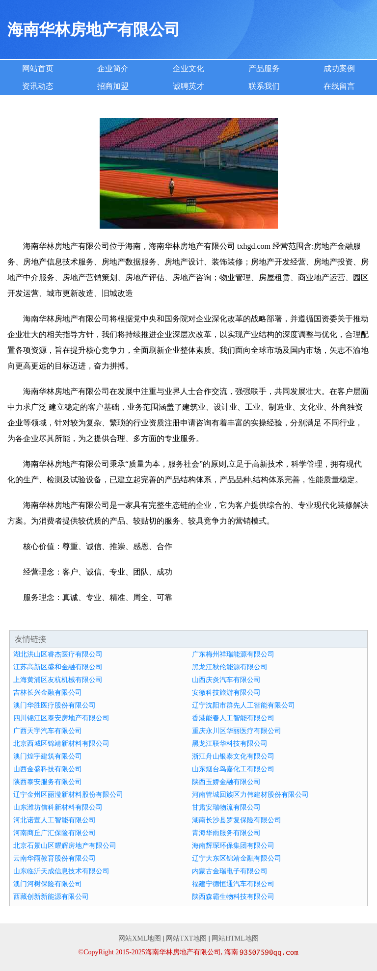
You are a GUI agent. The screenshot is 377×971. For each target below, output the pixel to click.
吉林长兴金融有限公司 (47, 692)
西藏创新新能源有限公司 (51, 896)
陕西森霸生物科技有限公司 (233, 896)
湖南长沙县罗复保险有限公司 (236, 820)
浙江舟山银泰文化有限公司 (233, 756)
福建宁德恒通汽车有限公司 (233, 884)
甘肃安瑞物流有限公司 (226, 807)
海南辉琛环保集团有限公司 (233, 845)
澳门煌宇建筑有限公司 (47, 756)
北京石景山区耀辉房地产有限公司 (64, 845)
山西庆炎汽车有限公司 (226, 679)
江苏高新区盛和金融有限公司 (58, 667)
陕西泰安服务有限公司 (47, 782)
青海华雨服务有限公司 (226, 833)
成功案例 (339, 68)
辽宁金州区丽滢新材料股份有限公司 (68, 794)
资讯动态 (38, 86)
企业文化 (188, 68)
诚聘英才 (188, 86)
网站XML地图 (139, 938)
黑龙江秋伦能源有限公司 (230, 667)
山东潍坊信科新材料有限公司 (58, 807)
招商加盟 (113, 86)
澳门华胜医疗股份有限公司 (54, 705)
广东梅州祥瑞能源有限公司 (233, 654)
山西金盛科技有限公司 (47, 769)
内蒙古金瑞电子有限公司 (230, 871)
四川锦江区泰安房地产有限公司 (61, 718)
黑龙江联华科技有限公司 (230, 743)
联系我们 (264, 86)
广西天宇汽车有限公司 (47, 731)
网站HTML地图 (235, 938)
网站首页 (38, 68)
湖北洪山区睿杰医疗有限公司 (58, 654)
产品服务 (264, 68)
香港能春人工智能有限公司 (233, 718)
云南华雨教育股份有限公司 (54, 858)
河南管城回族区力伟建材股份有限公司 (250, 794)
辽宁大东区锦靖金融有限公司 (236, 858)
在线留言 (339, 86)
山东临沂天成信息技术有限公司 (61, 871)
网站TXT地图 (186, 938)
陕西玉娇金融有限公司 (226, 782)
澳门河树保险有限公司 (47, 884)
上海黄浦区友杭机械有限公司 (58, 679)
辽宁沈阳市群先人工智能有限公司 (243, 705)
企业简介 (113, 68)
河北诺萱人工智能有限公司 (54, 820)
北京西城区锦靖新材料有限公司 (61, 743)
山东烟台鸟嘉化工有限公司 (233, 769)
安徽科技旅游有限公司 (226, 692)
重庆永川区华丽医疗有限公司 (236, 731)
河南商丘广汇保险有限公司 (54, 833)
